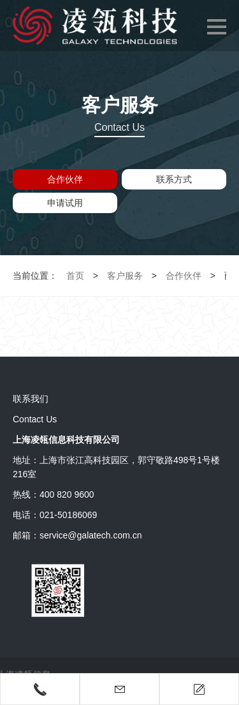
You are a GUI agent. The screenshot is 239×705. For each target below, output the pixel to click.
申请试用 (65, 203)
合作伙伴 (65, 179)
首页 (75, 276)
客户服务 (125, 276)
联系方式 (174, 179)
